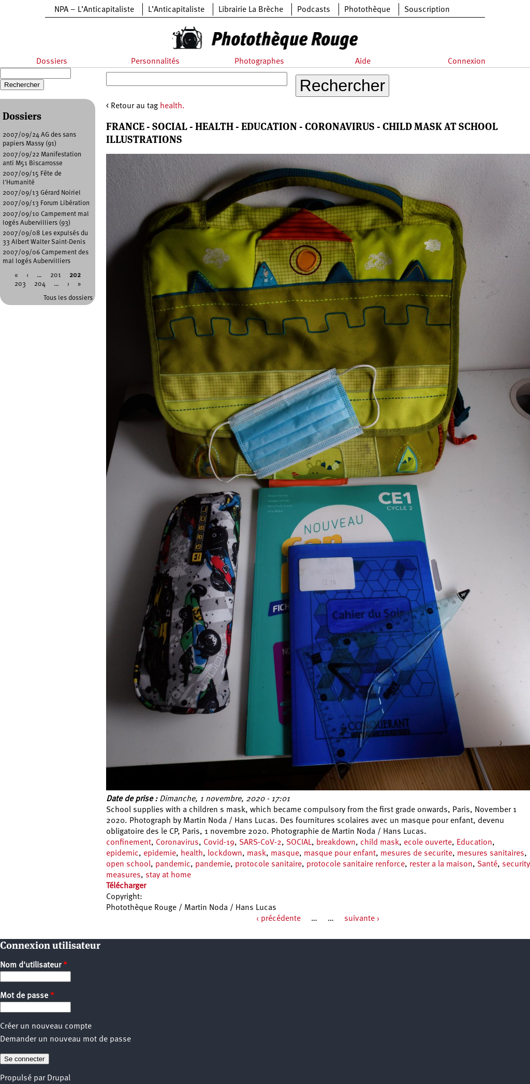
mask (256, 853)
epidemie (159, 853)
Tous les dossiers (68, 298)
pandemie (212, 864)
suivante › (361, 919)
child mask (379, 843)
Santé (487, 864)
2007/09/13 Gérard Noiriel (42, 193)
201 (55, 275)
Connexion (466, 61)
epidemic (122, 853)
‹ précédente (278, 919)
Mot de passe (27, 996)
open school (128, 864)
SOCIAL (299, 843)
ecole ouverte (428, 843)
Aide (363, 61)
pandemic (172, 864)
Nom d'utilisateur (33, 965)
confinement (128, 843)
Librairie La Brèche (250, 10)
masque (285, 853)
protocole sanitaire (268, 864)
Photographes (259, 61)
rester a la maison (441, 864)
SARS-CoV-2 (260, 843)
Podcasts (313, 10)
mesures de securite (416, 853)
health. (172, 106)
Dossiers (51, 61)
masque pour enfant (340, 853)
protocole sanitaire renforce (355, 864)
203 (20, 284)
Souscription (427, 10)
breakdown (336, 843)
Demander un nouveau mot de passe (65, 1039)
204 (40, 284)
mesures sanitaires (490, 853)
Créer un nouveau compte (46, 1026)
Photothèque (367, 10)
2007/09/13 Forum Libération (46, 203)
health (192, 853)
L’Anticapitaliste (176, 10)
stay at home (168, 875)
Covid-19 (218, 843)
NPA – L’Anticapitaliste (94, 10)
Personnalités (155, 61)
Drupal (58, 1078)
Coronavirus (177, 843)
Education (474, 843)
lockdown (225, 853)
